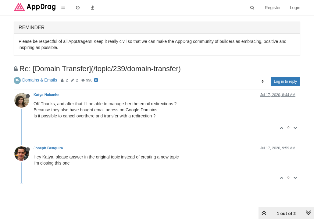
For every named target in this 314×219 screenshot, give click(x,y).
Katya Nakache (46, 95)
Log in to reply (285, 81)
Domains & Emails (39, 80)
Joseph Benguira (48, 148)
